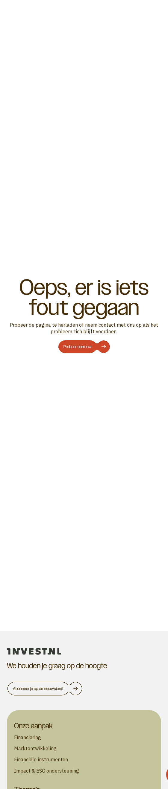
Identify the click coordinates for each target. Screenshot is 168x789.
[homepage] (84, 651)
